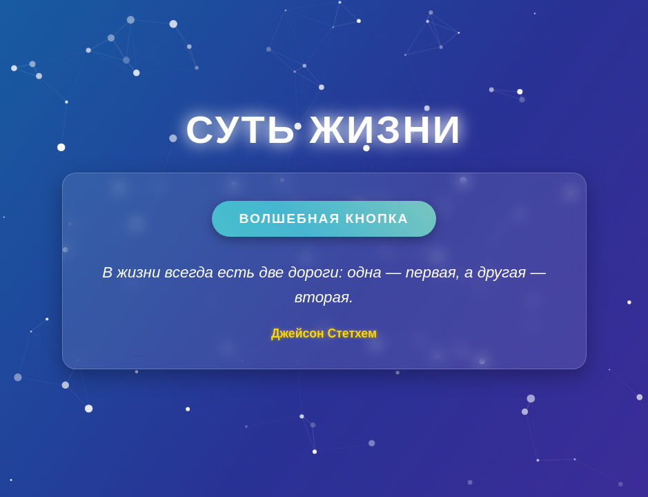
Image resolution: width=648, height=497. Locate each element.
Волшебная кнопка (324, 218)
